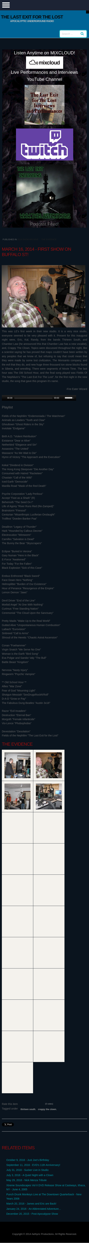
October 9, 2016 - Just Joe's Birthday (27, 1160)
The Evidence (48, 239)
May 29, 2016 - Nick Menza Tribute (26, 1180)
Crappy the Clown (47, 1109)
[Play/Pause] (4, 397)
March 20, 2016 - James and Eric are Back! (31, 1203)
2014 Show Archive (27, 239)
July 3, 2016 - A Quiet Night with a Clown (29, 1175)
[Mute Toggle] (62, 397)
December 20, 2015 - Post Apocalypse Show (32, 1213)
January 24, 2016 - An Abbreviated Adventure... (33, 1208)
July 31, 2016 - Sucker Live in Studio (27, 1169)
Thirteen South (27, 1109)
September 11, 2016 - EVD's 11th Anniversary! (33, 1164)
